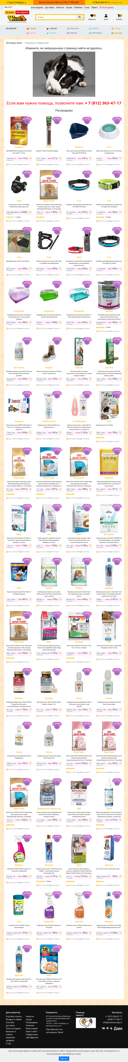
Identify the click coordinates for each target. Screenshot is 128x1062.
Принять (64, 1058)
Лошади (116, 33)
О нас (86, 7)
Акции (69, 7)
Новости (60, 7)
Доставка (49, 7)
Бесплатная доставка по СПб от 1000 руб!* (59, 2)
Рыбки (93, 28)
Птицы (116, 28)
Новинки (78, 7)
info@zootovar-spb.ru (112, 1022)
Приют (95, 7)
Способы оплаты (14, 1016)
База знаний (32, 1028)
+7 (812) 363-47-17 (113, 1016)
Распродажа (106, 7)
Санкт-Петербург (17, 2)
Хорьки (72, 33)
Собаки (51, 28)
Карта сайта (31, 1031)
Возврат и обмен (14, 1019)
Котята (31, 33)
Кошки (31, 28)
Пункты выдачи (35, 7)
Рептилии (95, 33)
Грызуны (73, 28)
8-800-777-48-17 (115, 1019)
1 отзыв (17, 217)
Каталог (11, 29)
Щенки (51, 33)
